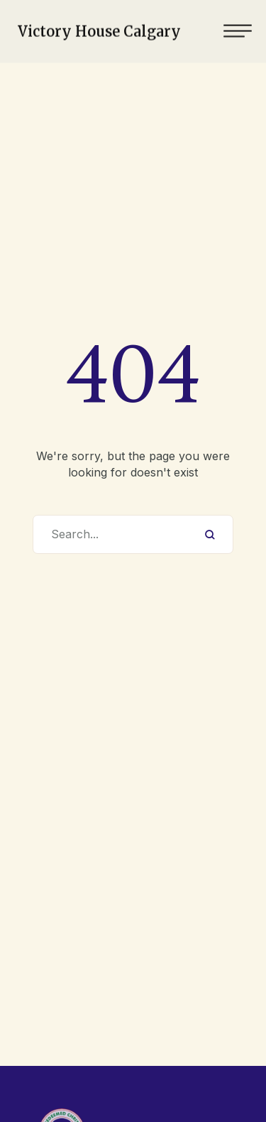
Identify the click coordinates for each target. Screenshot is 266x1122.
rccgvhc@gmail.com (114, 1074)
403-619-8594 (113, 1052)
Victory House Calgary (99, 29)
